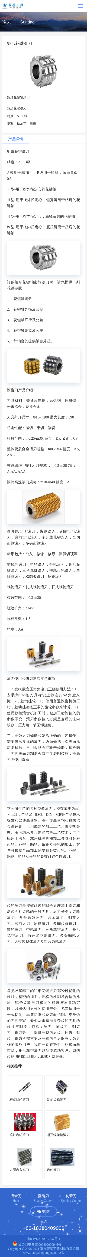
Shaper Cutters (43, 1200)
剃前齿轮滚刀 (56, 1099)
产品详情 (15, 139)
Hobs (16, 1200)
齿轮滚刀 (53, 1170)
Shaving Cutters (71, 1200)
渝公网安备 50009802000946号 (37, 1244)
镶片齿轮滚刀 (19, 1135)
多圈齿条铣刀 (19, 1170)
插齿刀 (43, 1196)
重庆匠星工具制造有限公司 (59, 1249)
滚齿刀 (16, 1196)
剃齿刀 (71, 1196)
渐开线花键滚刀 (58, 1135)
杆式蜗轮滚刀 (19, 1099)
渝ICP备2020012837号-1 (43, 1239)
